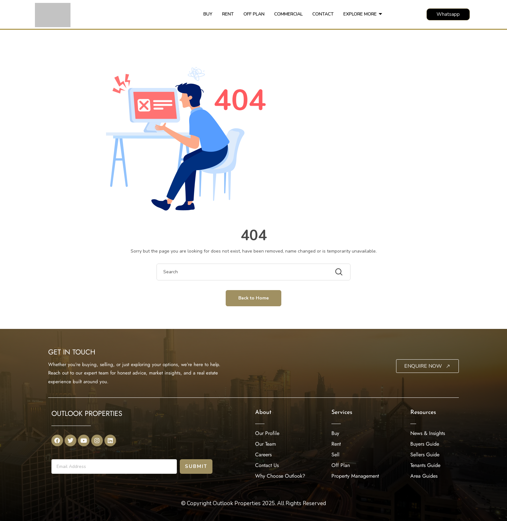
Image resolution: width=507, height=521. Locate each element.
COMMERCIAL (288, 14)
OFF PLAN (253, 14)
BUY (207, 14)
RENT (228, 14)
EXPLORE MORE (362, 14)
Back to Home (253, 298)
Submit (196, 466)
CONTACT (323, 14)
